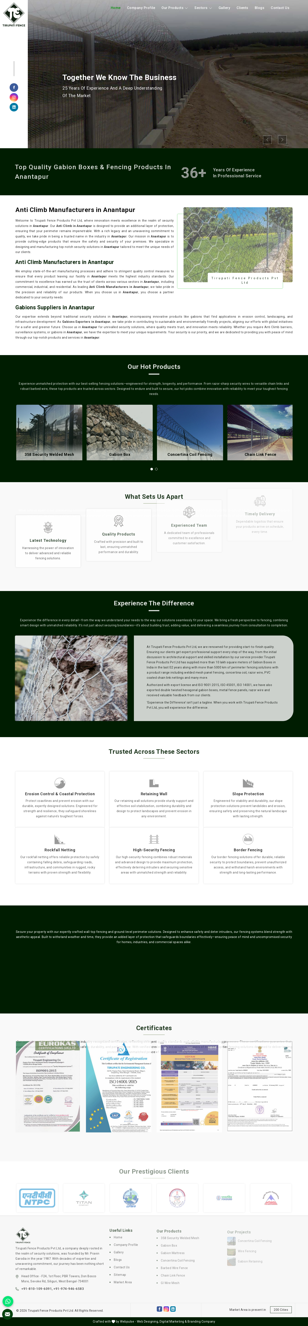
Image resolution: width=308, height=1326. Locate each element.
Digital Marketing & (173, 1321)
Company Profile (141, 8)
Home (116, 8)
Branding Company (201, 1321)
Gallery (224, 8)
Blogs (260, 8)
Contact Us (280, 8)
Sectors (203, 7)
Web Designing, (148, 1321)
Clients (242, 8)
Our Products (174, 7)
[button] (151, 469)
